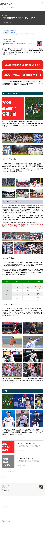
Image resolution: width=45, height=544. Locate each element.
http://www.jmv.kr (7, 39)
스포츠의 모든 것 (5, 487)
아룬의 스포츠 (5, 486)
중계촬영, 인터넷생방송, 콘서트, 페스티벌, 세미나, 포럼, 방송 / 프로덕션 (18, 34)
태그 (7, 7)
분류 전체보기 (4, 507)
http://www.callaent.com (8, 30)
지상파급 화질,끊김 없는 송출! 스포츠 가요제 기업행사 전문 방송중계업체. (18, 43)
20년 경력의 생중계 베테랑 (9, 41)
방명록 (12, 7)
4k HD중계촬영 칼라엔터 (9, 32)
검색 (40, 3)
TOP (3, 520)
